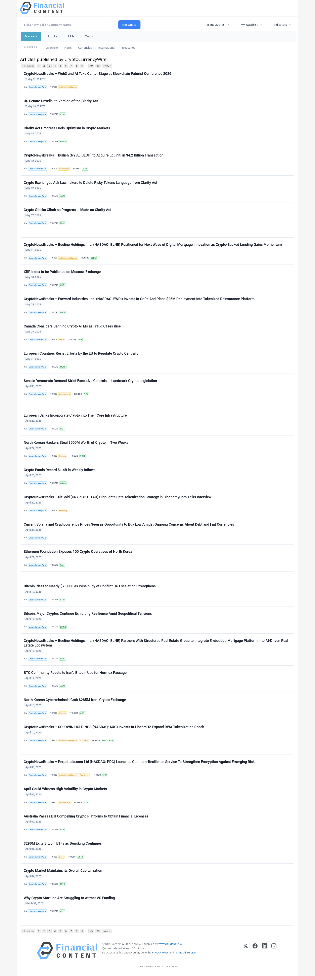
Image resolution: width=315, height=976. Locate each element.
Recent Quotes (215, 25)
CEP (80, 340)
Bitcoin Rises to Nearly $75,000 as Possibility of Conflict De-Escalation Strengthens (90, 586)
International (106, 47)
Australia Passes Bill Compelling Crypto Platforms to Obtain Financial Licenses (86, 816)
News (68, 47)
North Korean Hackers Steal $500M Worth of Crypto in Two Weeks (76, 443)
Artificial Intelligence (68, 87)
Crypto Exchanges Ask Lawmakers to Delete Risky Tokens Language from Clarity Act (90, 183)
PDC (105, 775)
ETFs (71, 36)
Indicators (280, 25)
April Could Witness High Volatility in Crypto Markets (65, 789)
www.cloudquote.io (170, 944)
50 (98, 65)
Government (64, 394)
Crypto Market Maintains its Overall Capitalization (63, 871)
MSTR (62, 367)
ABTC (62, 196)
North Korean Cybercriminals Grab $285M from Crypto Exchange (75, 700)
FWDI (62, 312)
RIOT (62, 429)
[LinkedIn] (264, 950)
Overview (52, 47)
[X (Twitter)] (245, 950)
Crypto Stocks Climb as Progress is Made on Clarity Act (67, 210)
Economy (63, 510)
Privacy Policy (160, 952)
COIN (82, 456)
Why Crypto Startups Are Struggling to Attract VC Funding (69, 898)
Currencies (85, 47)
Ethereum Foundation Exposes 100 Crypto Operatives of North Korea (78, 552)
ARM (104, 740)
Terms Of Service (185, 952)
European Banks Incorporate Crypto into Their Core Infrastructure (75, 415)
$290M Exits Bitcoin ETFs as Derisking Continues (63, 843)
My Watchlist (249, 25)
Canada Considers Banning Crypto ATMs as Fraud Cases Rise (72, 326)
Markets (31, 36)
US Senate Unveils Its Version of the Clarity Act (61, 101)
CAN (62, 565)
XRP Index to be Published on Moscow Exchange (62, 272)
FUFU (86, 394)
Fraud (61, 340)
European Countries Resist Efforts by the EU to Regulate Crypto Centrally (81, 353)
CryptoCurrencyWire (37, 87)
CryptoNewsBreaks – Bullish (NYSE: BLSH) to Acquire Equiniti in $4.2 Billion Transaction (93, 155)
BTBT (62, 114)
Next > (107, 65)
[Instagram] (274, 950)
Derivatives (64, 169)
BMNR (63, 141)
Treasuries (128, 47)
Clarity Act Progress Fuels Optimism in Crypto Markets (67, 128)
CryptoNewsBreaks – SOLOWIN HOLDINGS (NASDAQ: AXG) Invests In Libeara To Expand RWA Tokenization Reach (114, 727)
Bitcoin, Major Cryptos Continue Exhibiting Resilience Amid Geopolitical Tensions (88, 614)
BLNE (93, 258)
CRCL (62, 285)
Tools (89, 36)
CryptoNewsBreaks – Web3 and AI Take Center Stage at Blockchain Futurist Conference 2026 (97, 74)
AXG (111, 740)
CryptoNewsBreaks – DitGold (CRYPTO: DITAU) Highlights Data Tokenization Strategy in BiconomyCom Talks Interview (118, 497)
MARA (63, 483)
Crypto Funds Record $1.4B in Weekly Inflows (59, 470)
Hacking (62, 456)
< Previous (28, 65)
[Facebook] (255, 950)
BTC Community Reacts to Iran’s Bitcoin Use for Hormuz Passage (75, 673)
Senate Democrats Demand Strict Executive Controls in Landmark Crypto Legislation (90, 381)
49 (91, 65)
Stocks (52, 36)
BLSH (85, 169)
